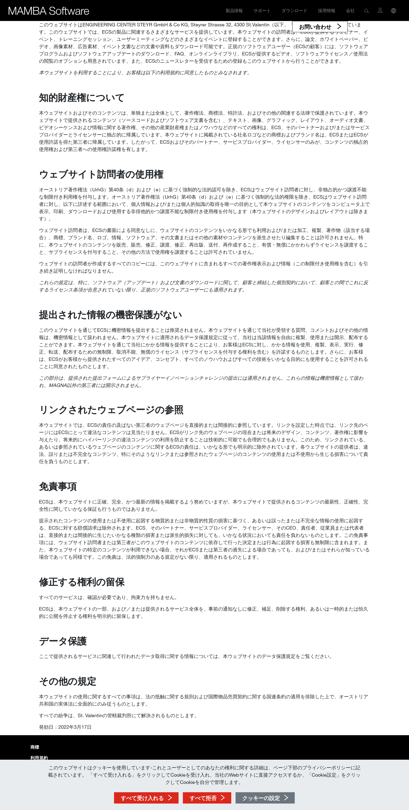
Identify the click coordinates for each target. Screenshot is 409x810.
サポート (262, 10)
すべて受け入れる (142, 798)
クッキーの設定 (261, 798)
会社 (350, 10)
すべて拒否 (203, 798)
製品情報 (234, 10)
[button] (367, 10)
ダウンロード (294, 10)
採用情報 (326, 10)
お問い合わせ (316, 26)
